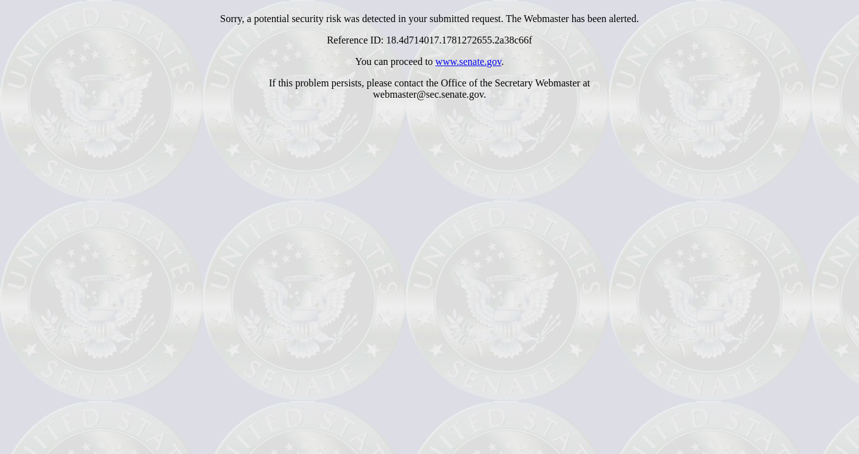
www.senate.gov (468, 61)
